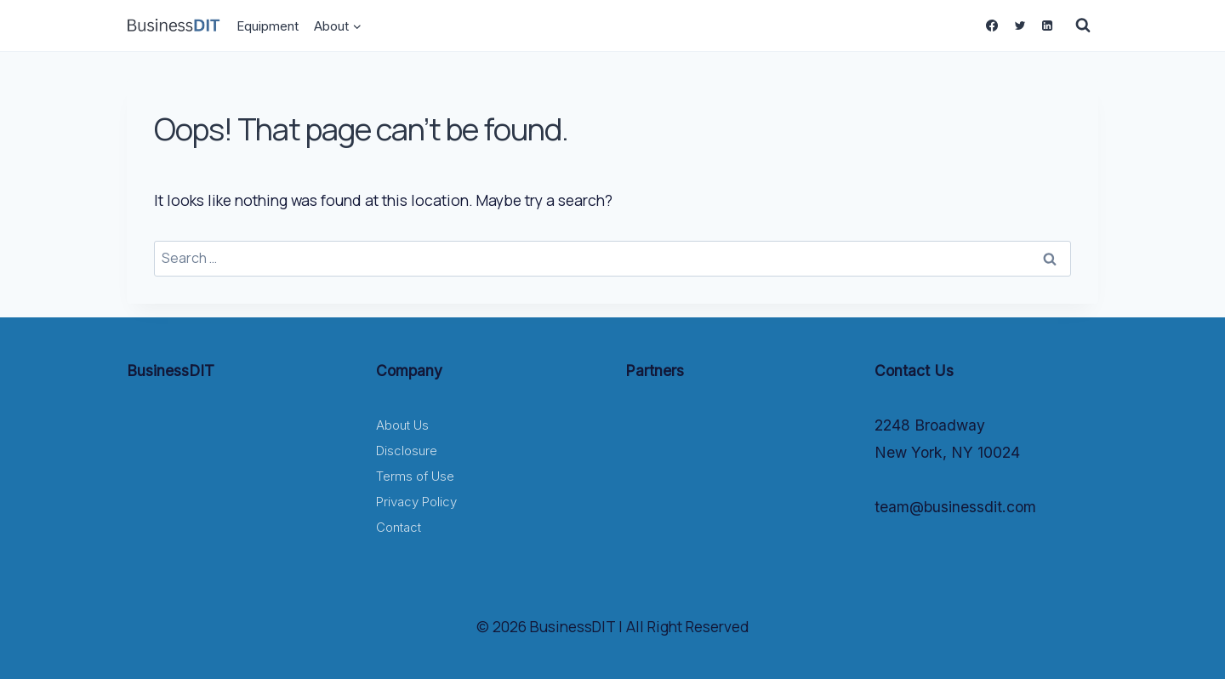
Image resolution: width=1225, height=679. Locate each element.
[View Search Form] (1083, 25)
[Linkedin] (1047, 25)
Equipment (267, 26)
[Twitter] (1019, 25)
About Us (402, 425)
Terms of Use (415, 476)
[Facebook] (992, 25)
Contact (398, 527)
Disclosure (406, 450)
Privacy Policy (416, 502)
